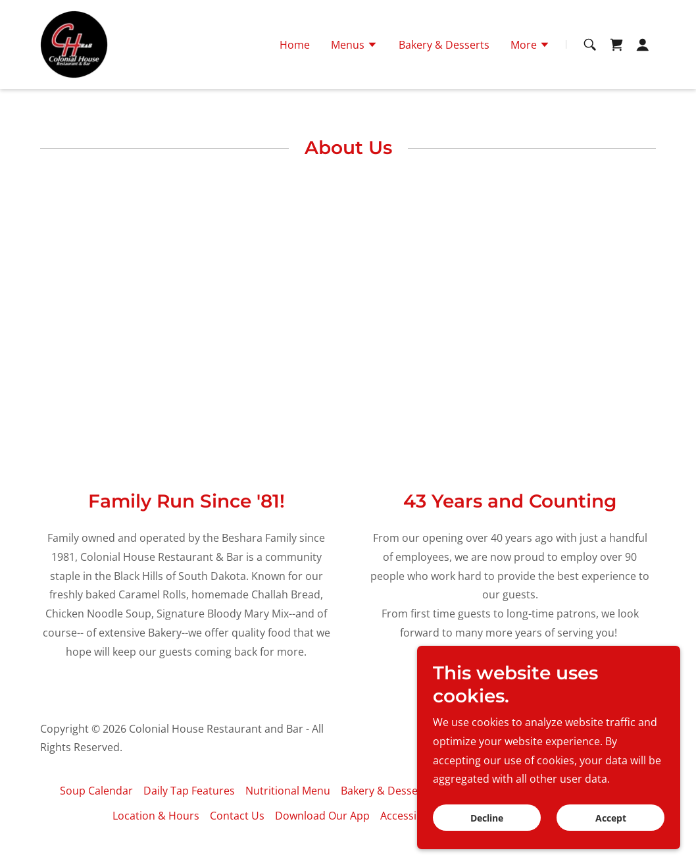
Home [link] (295, 69)
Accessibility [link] (410, 815)
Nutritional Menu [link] (287, 790)
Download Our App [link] (322, 815)
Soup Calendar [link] (96, 790)
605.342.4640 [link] (348, 12)
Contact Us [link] (237, 815)
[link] (74, 68)
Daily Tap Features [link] (189, 790)
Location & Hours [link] (155, 815)
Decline (486, 818)
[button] (354, 70)
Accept (610, 818)
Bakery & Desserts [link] (444, 69)
